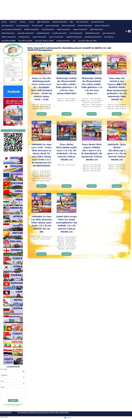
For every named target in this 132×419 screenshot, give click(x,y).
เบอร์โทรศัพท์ (4, 375)
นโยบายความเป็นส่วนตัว (11, 405)
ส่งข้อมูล (13, 400)
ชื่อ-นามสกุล (4, 369)
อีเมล (2, 381)
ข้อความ (3, 387)
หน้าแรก (29, 44)
